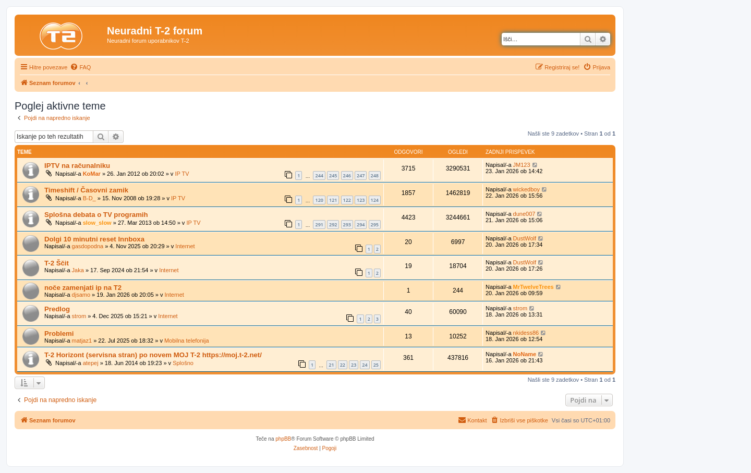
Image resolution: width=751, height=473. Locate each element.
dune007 (524, 214)
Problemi (59, 333)
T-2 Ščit (56, 263)
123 (361, 200)
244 (319, 175)
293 (347, 224)
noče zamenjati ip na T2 (83, 288)
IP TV (182, 174)
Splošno (183, 363)
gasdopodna (88, 246)
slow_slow (97, 223)
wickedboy (526, 189)
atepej (91, 363)
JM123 (521, 165)
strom (79, 316)
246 (347, 175)
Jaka (78, 270)
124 (375, 200)
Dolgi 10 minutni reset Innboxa (94, 239)
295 (375, 224)
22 (342, 364)
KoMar (92, 174)
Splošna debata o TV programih (96, 215)
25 (376, 364)
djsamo (81, 295)
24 (364, 364)
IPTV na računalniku (77, 165)
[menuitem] (80, 67)
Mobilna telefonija (186, 340)
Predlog (57, 309)
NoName (525, 354)
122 (347, 200)
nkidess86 (526, 333)
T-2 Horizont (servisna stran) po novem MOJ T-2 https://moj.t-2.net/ (153, 355)
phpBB (283, 439)
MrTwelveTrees (533, 287)
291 (319, 224)
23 (353, 364)
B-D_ (89, 198)
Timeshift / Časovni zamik (86, 190)
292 (333, 224)
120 (319, 200)
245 (333, 175)
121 (333, 200)
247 (361, 175)
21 (331, 364)
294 (361, 224)
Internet (185, 246)
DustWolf (524, 238)
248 (375, 175)
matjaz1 (82, 340)
